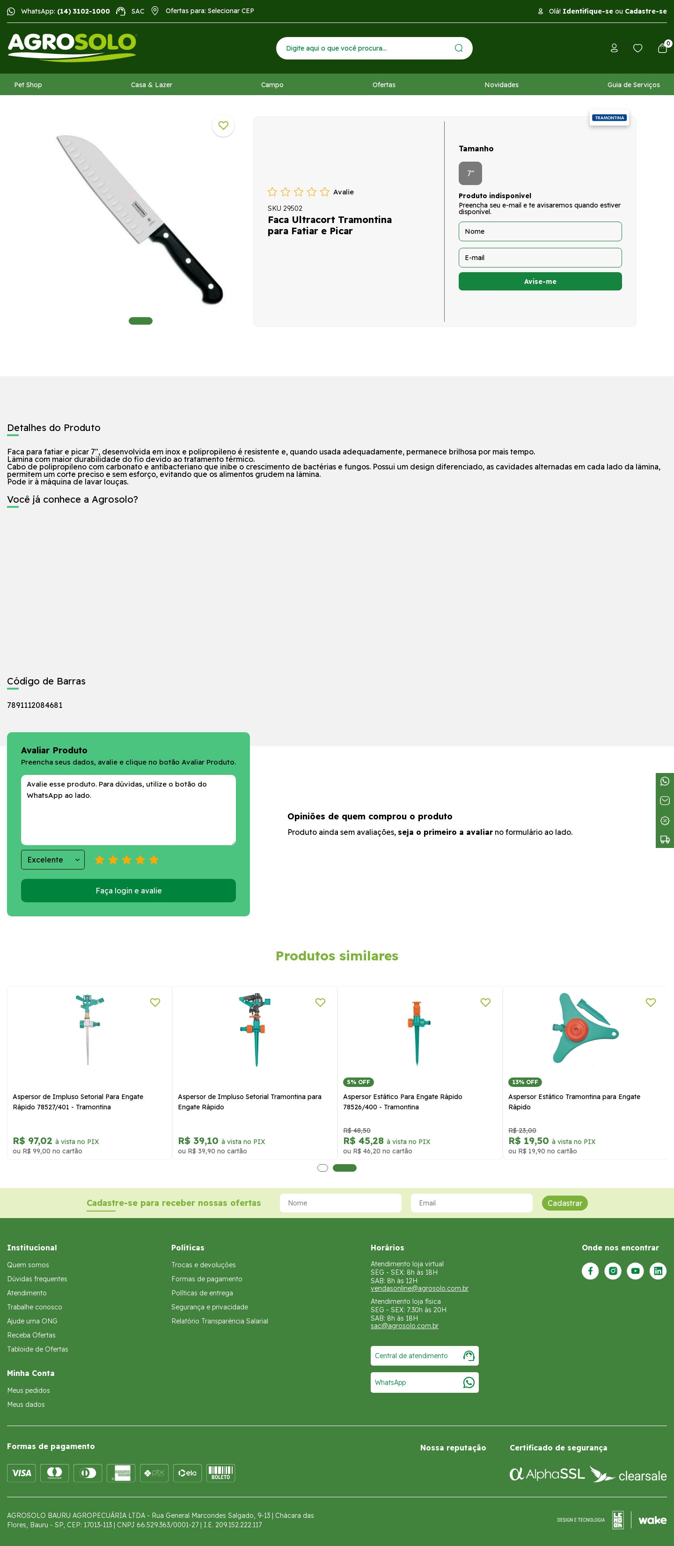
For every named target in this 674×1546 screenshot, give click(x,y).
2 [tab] (345, 1168)
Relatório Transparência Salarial (219, 1321)
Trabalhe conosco (34, 1307)
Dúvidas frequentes (37, 1279)
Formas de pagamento (206, 1279)
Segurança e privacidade (209, 1307)
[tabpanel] (140, 219)
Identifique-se (588, 11)
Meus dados (26, 1404)
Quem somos (28, 1265)
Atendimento (27, 1293)
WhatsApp (425, 1382)
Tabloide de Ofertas (37, 1349)
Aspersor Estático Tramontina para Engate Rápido (574, 1102)
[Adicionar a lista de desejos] (223, 125)
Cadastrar (565, 1203)
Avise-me (540, 281)
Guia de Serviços (634, 85)
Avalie (343, 191)
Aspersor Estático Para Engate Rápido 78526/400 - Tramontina (402, 1102)
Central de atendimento (425, 1356)
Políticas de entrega (202, 1293)
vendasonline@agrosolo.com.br (420, 1288)
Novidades (501, 85)
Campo (272, 85)
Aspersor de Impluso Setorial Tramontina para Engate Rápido (250, 1102)
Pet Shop (28, 85)
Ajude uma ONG (32, 1321)
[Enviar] (459, 48)
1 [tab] (141, 321)
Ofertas (384, 85)
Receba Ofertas (31, 1335)
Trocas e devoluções (203, 1265)
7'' (470, 173)
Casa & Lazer (151, 85)
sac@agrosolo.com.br (405, 1326)
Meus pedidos (28, 1390)
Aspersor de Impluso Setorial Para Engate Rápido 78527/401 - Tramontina (78, 1102)
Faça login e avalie (128, 890)
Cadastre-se (646, 11)
